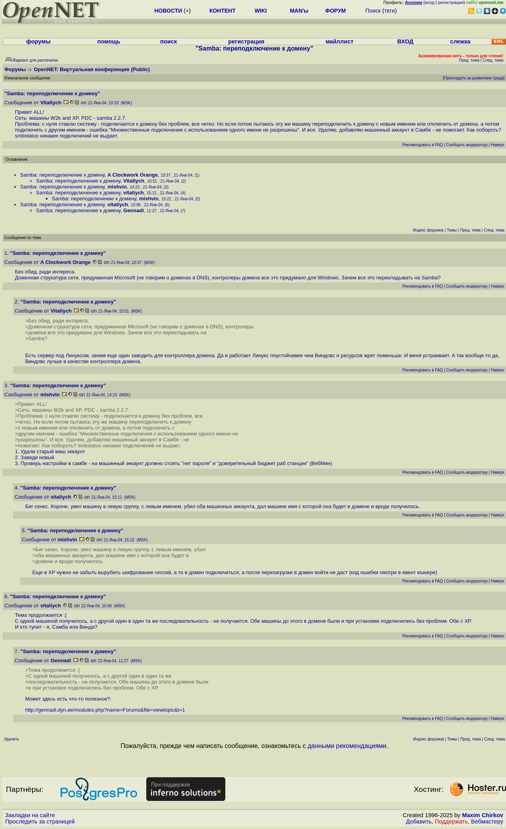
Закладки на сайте (30, 815)
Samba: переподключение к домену (62, 175)
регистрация (451, 2)
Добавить (419, 821)
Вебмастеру (487, 821)
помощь (109, 41)
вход (429, 2)
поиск (168, 41)
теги (389, 11)
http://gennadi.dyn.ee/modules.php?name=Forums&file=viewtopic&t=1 (105, 710)
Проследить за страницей (40, 821)
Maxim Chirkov (482, 815)
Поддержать (451, 821)
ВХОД (405, 41)
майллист (339, 41)
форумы (38, 41)
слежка (460, 41)
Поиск (373, 11)
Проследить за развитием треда (473, 78)
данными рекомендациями (347, 745)
